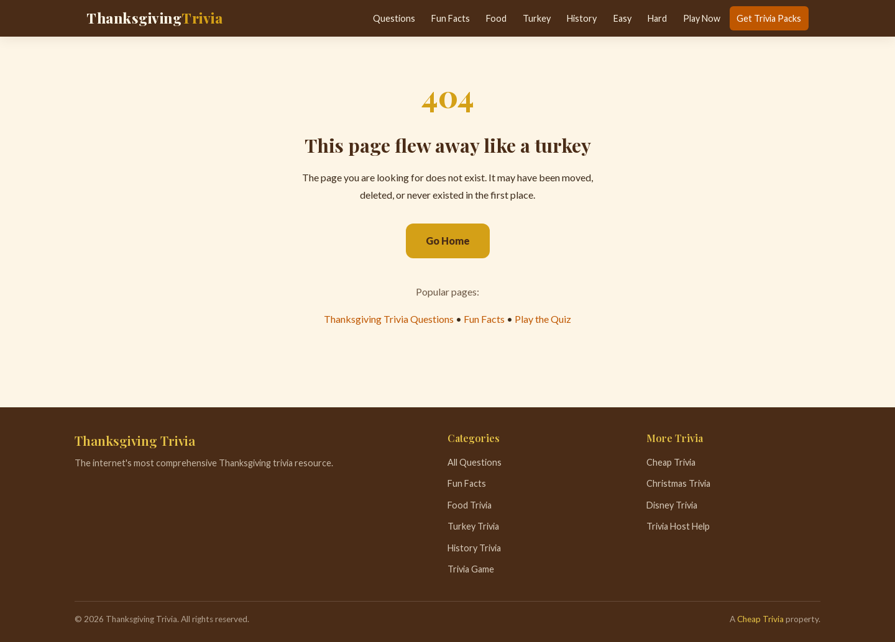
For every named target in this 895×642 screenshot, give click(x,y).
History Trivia (474, 548)
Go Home (448, 240)
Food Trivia (470, 505)
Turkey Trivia (473, 526)
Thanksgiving (154, 18)
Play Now (701, 18)
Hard (657, 18)
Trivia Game (471, 569)
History (582, 18)
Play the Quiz (543, 319)
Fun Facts (450, 18)
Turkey (537, 18)
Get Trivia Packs (769, 18)
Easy (622, 18)
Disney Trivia (671, 505)
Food (496, 18)
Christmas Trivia (678, 483)
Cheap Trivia (670, 462)
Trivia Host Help (678, 526)
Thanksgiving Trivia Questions (389, 319)
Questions (394, 18)
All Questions (475, 462)
